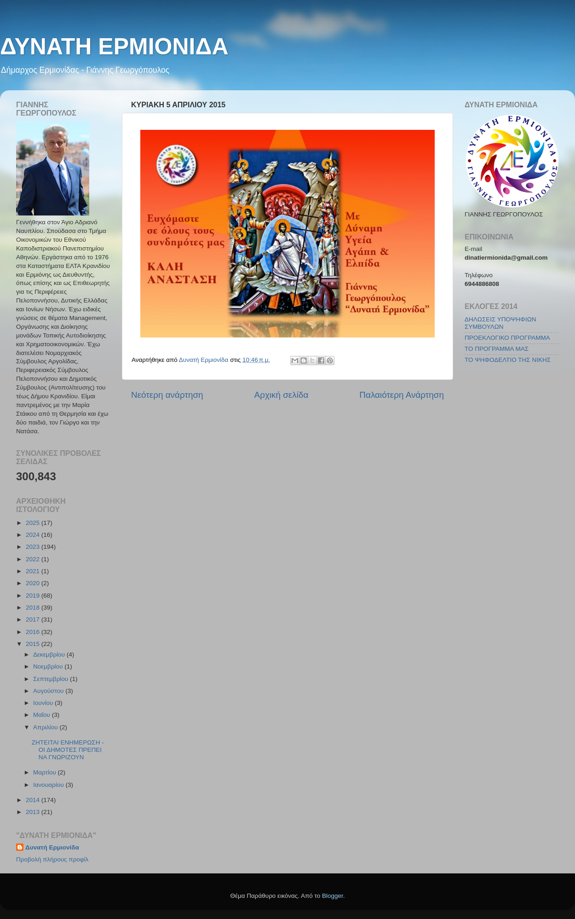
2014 (33, 800)
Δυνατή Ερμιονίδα (52, 847)
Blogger (332, 895)
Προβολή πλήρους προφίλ (52, 859)
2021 (33, 571)
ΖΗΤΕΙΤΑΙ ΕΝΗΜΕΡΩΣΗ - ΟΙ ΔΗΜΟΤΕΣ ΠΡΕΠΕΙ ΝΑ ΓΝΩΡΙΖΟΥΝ (68, 750)
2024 (33, 534)
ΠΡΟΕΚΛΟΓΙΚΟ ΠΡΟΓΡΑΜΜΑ (507, 337)
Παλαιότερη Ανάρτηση (401, 395)
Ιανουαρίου (49, 784)
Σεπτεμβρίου (51, 678)
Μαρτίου (45, 772)
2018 (33, 607)
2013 (33, 811)
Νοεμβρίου (48, 666)
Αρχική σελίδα (281, 395)
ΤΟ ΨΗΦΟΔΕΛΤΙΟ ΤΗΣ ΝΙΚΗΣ (508, 359)
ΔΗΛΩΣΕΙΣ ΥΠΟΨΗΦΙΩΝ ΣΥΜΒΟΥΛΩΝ (500, 323)
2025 (33, 522)
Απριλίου (46, 727)
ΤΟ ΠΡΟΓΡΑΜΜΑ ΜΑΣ (497, 348)
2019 (33, 595)
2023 (33, 546)
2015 (33, 643)
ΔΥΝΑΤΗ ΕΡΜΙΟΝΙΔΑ (114, 46)
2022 (33, 559)
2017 (33, 619)
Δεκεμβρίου (50, 654)
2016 (33, 631)
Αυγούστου (49, 690)
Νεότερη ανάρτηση (167, 395)
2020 (33, 583)
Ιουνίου (44, 702)
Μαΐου (42, 714)
